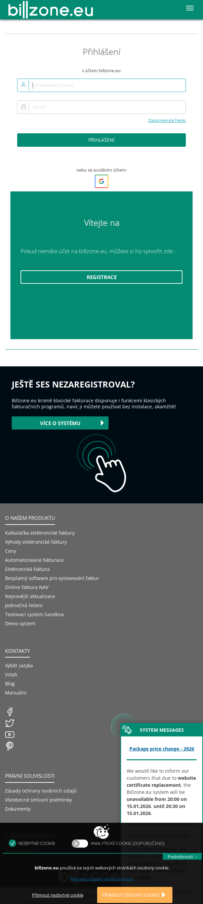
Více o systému (60, 423)
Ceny (10, 551)
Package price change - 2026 (161, 748)
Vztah (11, 674)
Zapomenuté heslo (167, 120)
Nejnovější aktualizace (30, 596)
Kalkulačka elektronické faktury (40, 533)
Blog (10, 683)
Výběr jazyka (19, 665)
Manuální (16, 692)
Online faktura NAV (26, 587)
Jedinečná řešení (24, 605)
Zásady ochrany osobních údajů (41, 790)
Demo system (20, 623)
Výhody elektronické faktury (36, 542)
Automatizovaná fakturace (34, 560)
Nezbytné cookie (36, 855)
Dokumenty (18, 809)
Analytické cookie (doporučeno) (128, 855)
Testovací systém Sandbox (34, 614)
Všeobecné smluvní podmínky (38, 800)
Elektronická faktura (27, 569)
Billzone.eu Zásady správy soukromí (102, 890)
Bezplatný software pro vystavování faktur (52, 578)
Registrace (102, 277)
